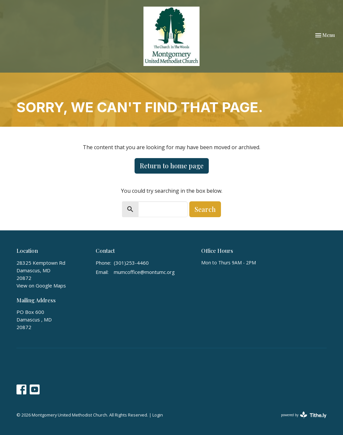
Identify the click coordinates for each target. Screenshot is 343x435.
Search (205, 209)
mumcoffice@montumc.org (144, 272)
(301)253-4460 (131, 262)
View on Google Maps (41, 285)
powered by (304, 415)
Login (157, 415)
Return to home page (171, 165)
